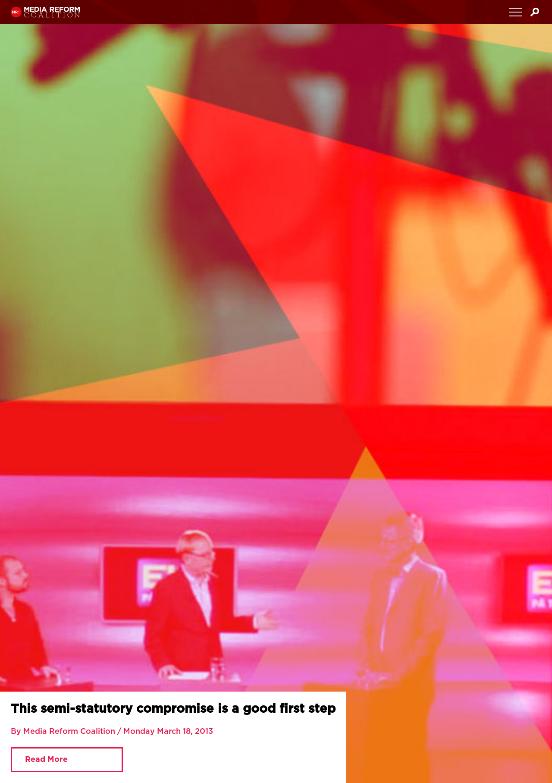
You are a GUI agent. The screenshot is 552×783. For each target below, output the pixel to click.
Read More (46, 760)
